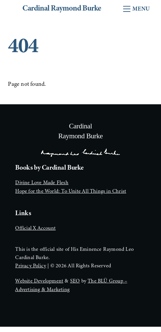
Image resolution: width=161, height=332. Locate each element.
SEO (75, 280)
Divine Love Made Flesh (41, 182)
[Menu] (136, 9)
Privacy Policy (30, 265)
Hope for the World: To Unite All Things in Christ (70, 191)
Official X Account (35, 228)
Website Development (39, 280)
